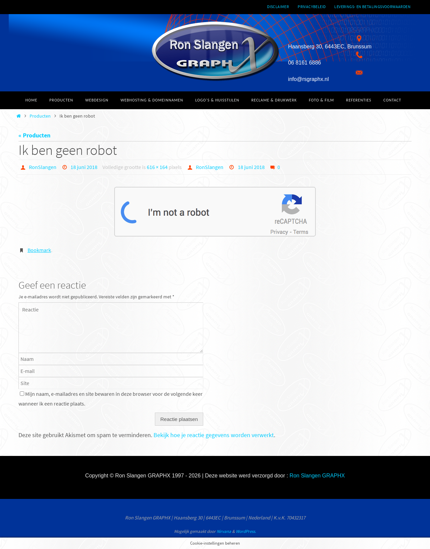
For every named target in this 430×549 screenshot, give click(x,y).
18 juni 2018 (84, 167)
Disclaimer (278, 6)
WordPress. (246, 531)
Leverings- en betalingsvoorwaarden (372, 6)
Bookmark (39, 250)
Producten (40, 116)
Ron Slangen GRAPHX (317, 475)
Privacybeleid (312, 6)
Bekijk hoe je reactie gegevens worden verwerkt (214, 435)
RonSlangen (42, 167)
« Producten (34, 135)
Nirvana (224, 531)
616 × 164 (157, 167)
